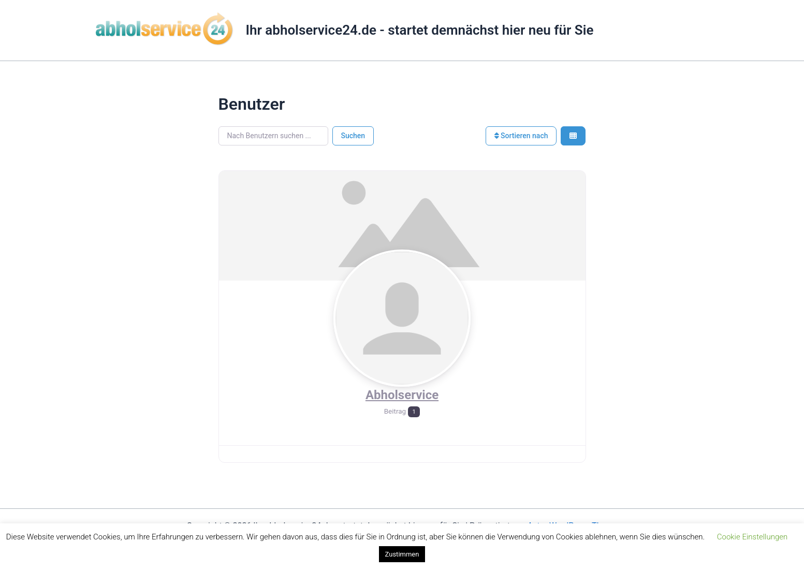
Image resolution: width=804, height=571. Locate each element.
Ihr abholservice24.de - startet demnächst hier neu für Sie (420, 30)
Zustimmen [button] (402, 554)
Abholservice (402, 395)
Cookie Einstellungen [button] (752, 536)
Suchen (353, 135)
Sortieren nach (521, 135)
